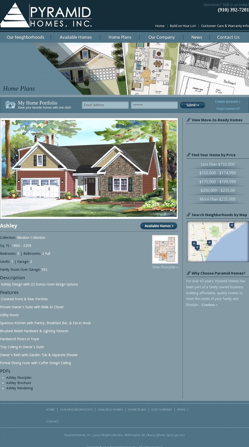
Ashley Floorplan (18, 378)
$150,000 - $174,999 (217, 173)
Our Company (161, 37)
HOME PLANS (137, 409)
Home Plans (119, 37)
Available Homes (76, 37)
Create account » (228, 102)
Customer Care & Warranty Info (225, 26)
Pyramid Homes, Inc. (46, 14)
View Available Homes (159, 226)
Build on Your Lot (183, 26)
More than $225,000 (218, 199)
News (196, 37)
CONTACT (52, 421)
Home (160, 26)
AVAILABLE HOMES (110, 409)
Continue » (210, 305)
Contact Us (228, 37)
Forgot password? (228, 108)
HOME (50, 409)
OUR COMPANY (161, 409)
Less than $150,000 (218, 164)
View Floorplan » (165, 267)
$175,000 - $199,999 (217, 181)
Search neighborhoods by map (218, 241)
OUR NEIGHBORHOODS (76, 409)
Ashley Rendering (19, 388)
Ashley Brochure (18, 383)
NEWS (181, 409)
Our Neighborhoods (25, 37)
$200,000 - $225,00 (218, 190)
